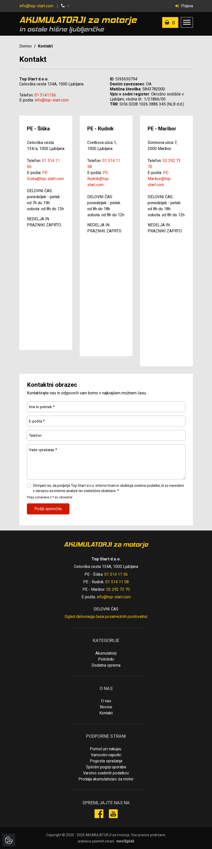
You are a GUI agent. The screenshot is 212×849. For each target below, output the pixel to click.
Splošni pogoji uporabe (106, 767)
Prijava (184, 6)
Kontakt (106, 713)
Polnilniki (106, 659)
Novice (106, 707)
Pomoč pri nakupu (105, 749)
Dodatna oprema (106, 665)
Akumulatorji (106, 653)
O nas (106, 701)
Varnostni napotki (106, 755)
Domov (25, 46)
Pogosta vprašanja (106, 761)
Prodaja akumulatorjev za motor (106, 779)
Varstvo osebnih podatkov (106, 773)
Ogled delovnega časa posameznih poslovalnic (106, 616)
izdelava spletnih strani (96, 841)
